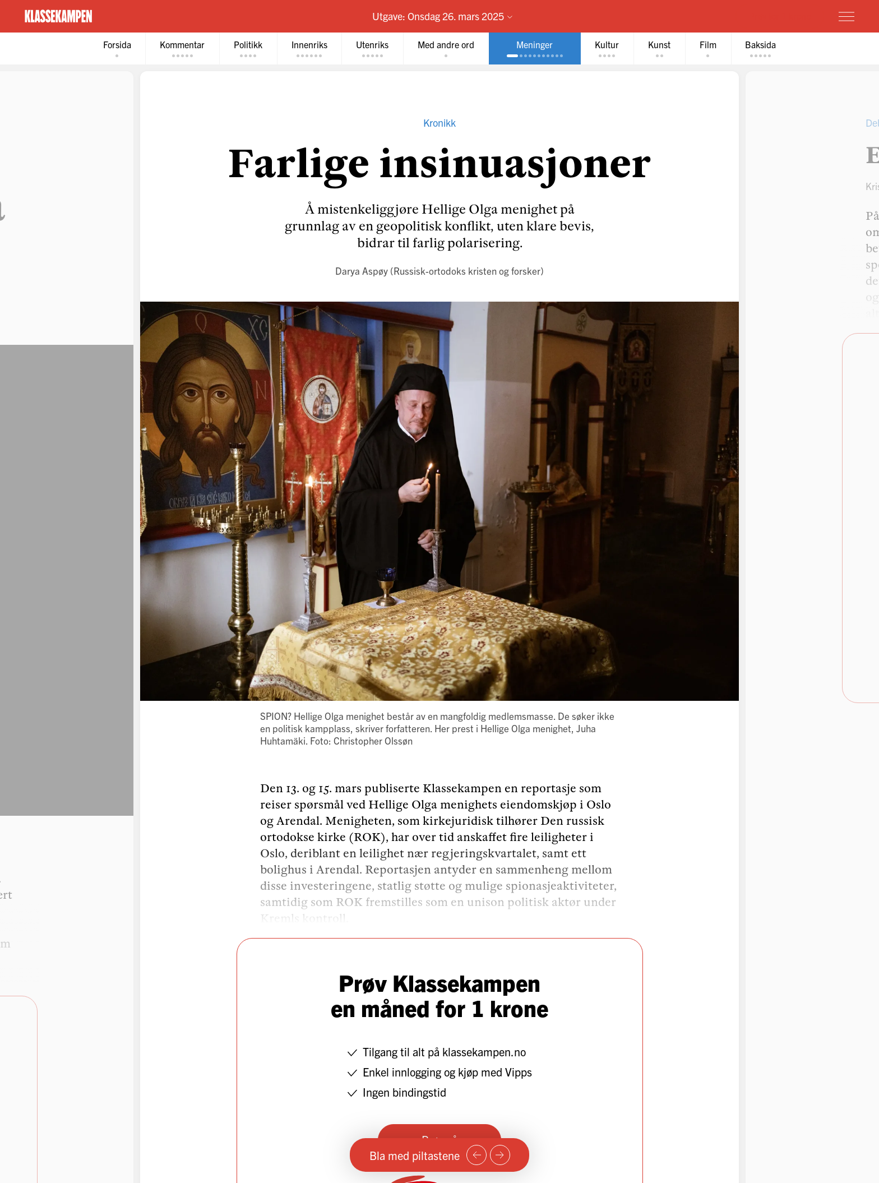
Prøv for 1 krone (780, 15)
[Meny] (846, 16)
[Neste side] (500, 1155)
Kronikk (439, 122)
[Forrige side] (476, 1155)
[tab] (116, 48)
